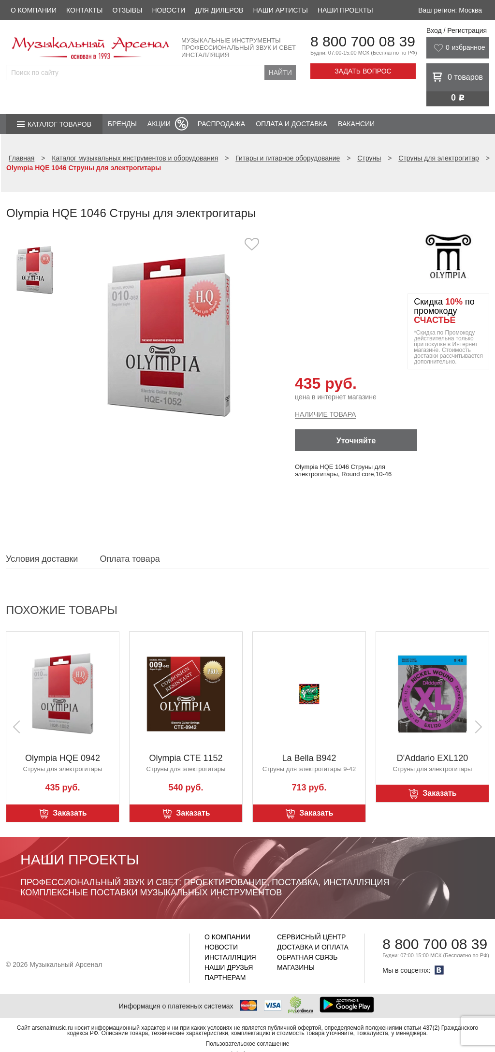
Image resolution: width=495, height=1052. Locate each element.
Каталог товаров (59, 124)
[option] (169, 336)
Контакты (84, 10)
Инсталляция (230, 957)
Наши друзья (228, 967)
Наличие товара (325, 414)
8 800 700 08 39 (362, 41)
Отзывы (128, 10)
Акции (159, 124)
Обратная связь (307, 957)
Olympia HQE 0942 (62, 758)
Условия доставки (42, 559)
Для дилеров (219, 10)
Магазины (296, 967)
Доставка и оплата (313, 947)
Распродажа (221, 124)
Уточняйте (356, 441)
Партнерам (225, 977)
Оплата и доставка (291, 124)
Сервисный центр (311, 937)
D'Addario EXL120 (432, 758)
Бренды (122, 124)
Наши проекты (345, 10)
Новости (168, 10)
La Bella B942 (309, 758)
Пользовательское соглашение (248, 1043)
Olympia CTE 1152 (185, 758)
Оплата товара (130, 559)
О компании (34, 10)
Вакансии (356, 124)
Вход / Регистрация (456, 30)
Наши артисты (280, 10)
